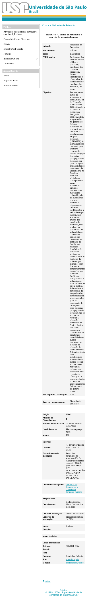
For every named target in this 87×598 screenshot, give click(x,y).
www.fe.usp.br (72, 559)
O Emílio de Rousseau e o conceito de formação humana (74, 488)
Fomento (8, 54)
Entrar (6, 75)
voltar (47, 581)
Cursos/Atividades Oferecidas (17, 39)
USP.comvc (9, 63)
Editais (7, 44)
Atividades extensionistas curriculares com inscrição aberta (20, 33)
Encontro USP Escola (13, 49)
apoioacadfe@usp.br (75, 562)
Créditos (64, 590)
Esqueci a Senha (11, 80)
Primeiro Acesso (11, 85)
